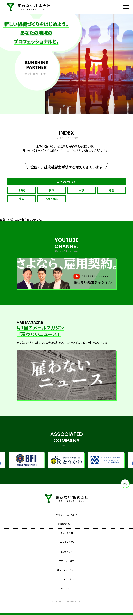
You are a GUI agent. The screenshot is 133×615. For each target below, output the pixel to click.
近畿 (111, 190)
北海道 (21, 190)
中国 (21, 198)
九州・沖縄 (52, 198)
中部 (81, 190)
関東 (51, 190)
